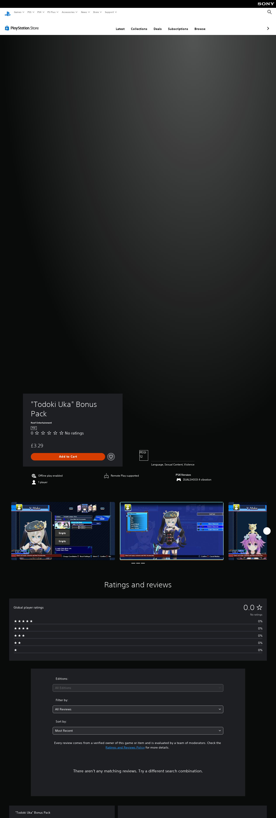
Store (96, 12)
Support (109, 12)
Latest (97, 25)
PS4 (39, 12)
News (84, 12)
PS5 (29, 12)
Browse (176, 25)
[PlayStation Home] (7, 12)
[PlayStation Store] (22, 23)
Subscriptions (155, 25)
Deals (134, 25)
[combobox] (138, 684)
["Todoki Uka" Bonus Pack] (63, 527)
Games (17, 12)
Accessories (68, 12)
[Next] (267, 527)
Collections (116, 25)
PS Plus (51, 12)
